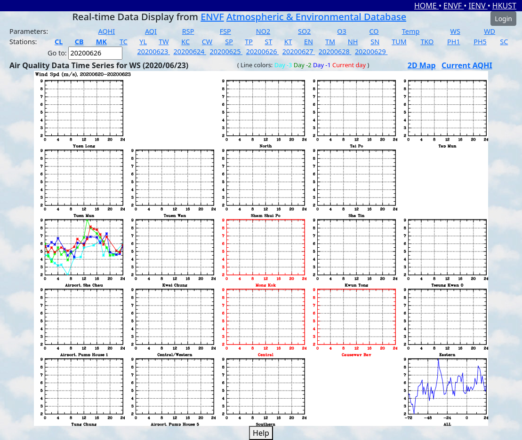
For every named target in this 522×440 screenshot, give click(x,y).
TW (164, 41)
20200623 (153, 51)
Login (503, 18)
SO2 (304, 31)
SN (374, 41)
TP (249, 41)
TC (124, 41)
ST (269, 41)
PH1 (453, 41)
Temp (410, 31)
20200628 (335, 51)
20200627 (298, 51)
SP (229, 41)
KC (185, 41)
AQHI (106, 31)
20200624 (190, 51)
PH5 (480, 41)
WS (455, 31)
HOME (426, 5)
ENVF (453, 5)
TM (330, 41)
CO (374, 31)
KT (288, 41)
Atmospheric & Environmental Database (316, 16)
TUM (399, 41)
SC (504, 41)
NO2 (263, 31)
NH (353, 41)
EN (308, 41)
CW (207, 41)
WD (489, 31)
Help (261, 433)
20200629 (371, 51)
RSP (188, 31)
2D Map (422, 65)
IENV (477, 5)
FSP (225, 31)
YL (143, 41)
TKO (427, 41)
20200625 (226, 51)
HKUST (504, 5)
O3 (341, 31)
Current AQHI (467, 65)
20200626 (262, 51)
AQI (151, 31)
